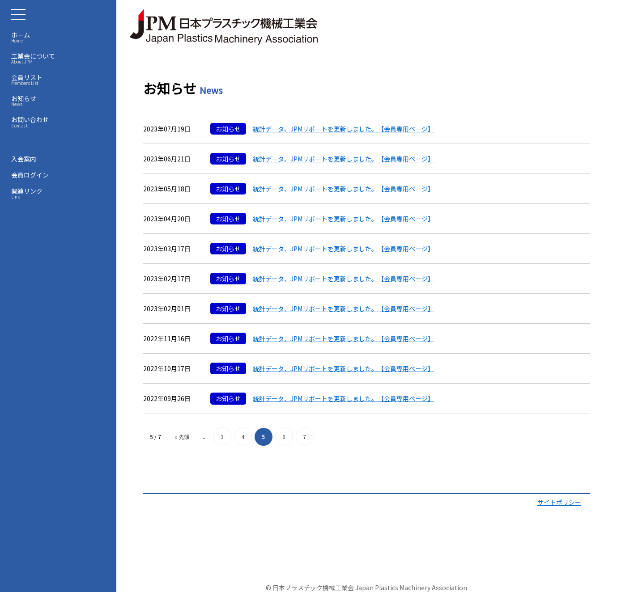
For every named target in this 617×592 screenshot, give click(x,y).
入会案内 (23, 158)
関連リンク (60, 193)
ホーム (60, 37)
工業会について (60, 58)
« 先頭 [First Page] (181, 436)
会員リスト (60, 79)
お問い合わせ (60, 121)
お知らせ (60, 100)
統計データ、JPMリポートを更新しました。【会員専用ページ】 (343, 128)
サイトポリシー (559, 502)
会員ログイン (30, 174)
